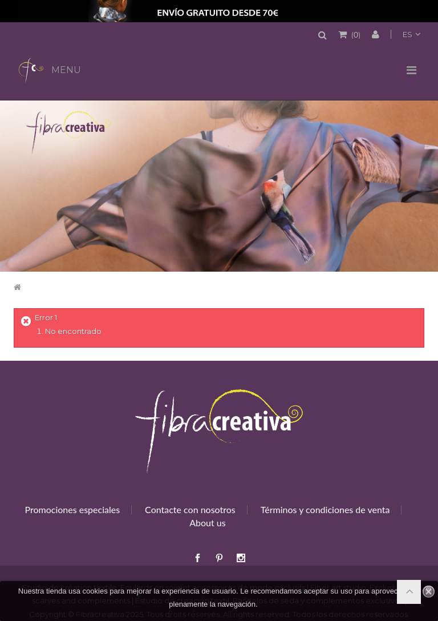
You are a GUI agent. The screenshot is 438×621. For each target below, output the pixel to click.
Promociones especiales (72, 509)
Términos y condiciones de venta (325, 509)
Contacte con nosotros (190, 509)
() (355, 34)
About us (207, 522)
